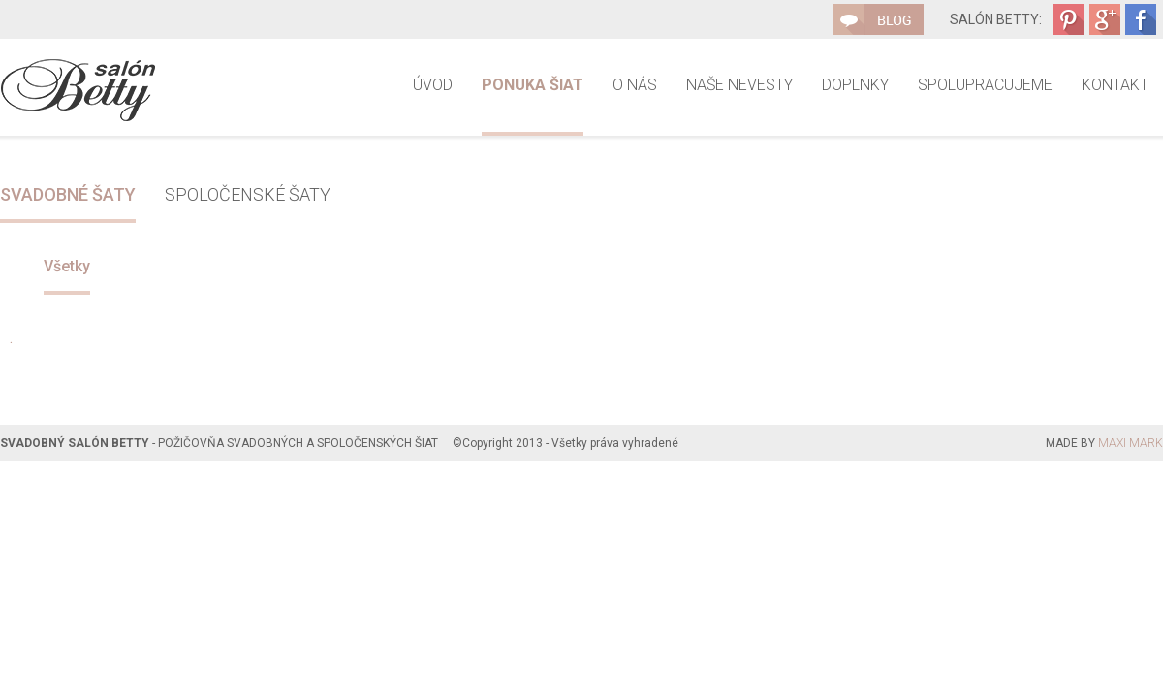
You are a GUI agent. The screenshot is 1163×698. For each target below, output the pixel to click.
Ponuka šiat (532, 85)
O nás (635, 85)
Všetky (67, 266)
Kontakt (1115, 85)
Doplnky (855, 85)
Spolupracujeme (985, 85)
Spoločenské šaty (247, 194)
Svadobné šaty (68, 194)
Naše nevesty (739, 85)
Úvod (433, 85)
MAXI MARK (1130, 443)
